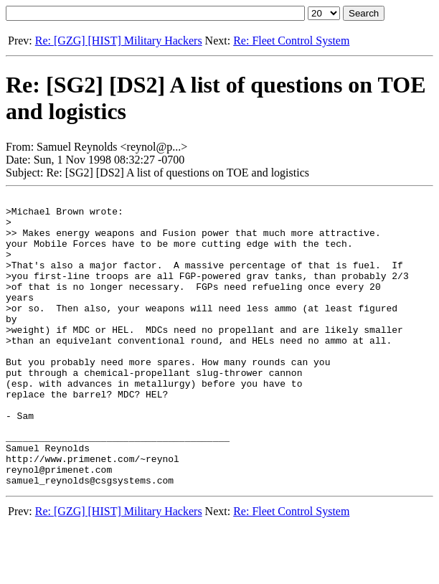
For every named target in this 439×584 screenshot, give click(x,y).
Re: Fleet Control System (291, 40)
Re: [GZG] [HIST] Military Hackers (118, 40)
